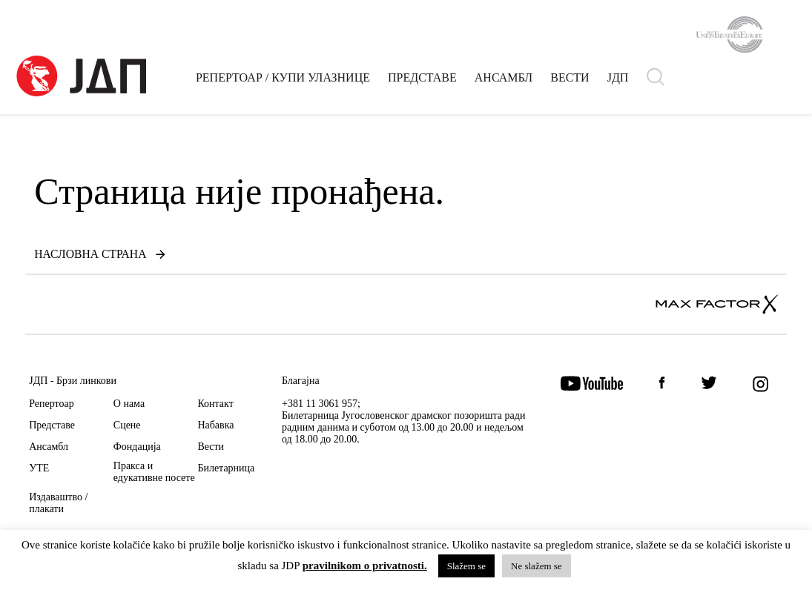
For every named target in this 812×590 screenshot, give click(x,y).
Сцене (127, 425)
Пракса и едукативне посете (154, 471)
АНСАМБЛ (504, 81)
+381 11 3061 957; (321, 403)
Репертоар (51, 403)
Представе (52, 425)
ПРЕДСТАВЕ (423, 81)
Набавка (215, 425)
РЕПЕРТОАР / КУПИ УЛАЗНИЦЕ (284, 81)
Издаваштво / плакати (58, 502)
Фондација (137, 446)
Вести (210, 446)
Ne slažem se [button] (536, 565)
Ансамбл (48, 446)
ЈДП (619, 81)
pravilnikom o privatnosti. (365, 565)
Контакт (215, 403)
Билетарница (225, 468)
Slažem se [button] (466, 565)
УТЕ (39, 468)
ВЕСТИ (570, 81)
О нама (129, 403)
